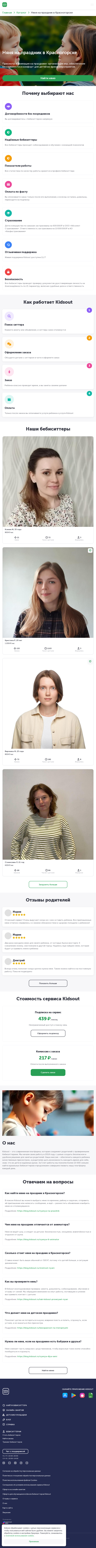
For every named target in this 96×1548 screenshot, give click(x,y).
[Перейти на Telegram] (27, 1463)
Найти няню (48, 78)
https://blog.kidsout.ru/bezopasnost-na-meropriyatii (42, 1328)
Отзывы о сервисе (10, 1499)
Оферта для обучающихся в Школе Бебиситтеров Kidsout (27, 1494)
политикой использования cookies (20, 1536)
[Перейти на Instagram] (15, 1463)
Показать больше (48, 983)
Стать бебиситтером (11, 1435)
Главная (7, 12)
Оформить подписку (48, 1033)
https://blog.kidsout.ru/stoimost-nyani (35, 1268)
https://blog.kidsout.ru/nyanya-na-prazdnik (38, 1211)
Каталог (21, 12)
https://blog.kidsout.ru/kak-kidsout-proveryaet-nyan (42, 1299)
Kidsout (4, 4)
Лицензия (6, 1512)
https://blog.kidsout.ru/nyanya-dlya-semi (37, 1356)
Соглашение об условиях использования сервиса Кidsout (26, 1485)
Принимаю (34, 1541)
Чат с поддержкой (15, 1451)
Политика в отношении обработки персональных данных (26, 1476)
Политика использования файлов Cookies (20, 1480)
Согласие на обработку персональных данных (22, 1471)
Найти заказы (8, 1438)
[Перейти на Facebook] (21, 1463)
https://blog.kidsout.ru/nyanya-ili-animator (38, 1239)
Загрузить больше (48, 884)
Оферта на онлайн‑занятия (14, 1489)
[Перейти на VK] (4, 1463)
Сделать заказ (48, 1072)
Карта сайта (8, 1508)
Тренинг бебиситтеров (12, 1442)
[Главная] (6, 1392)
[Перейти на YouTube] (9, 1463)
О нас (5, 1503)
